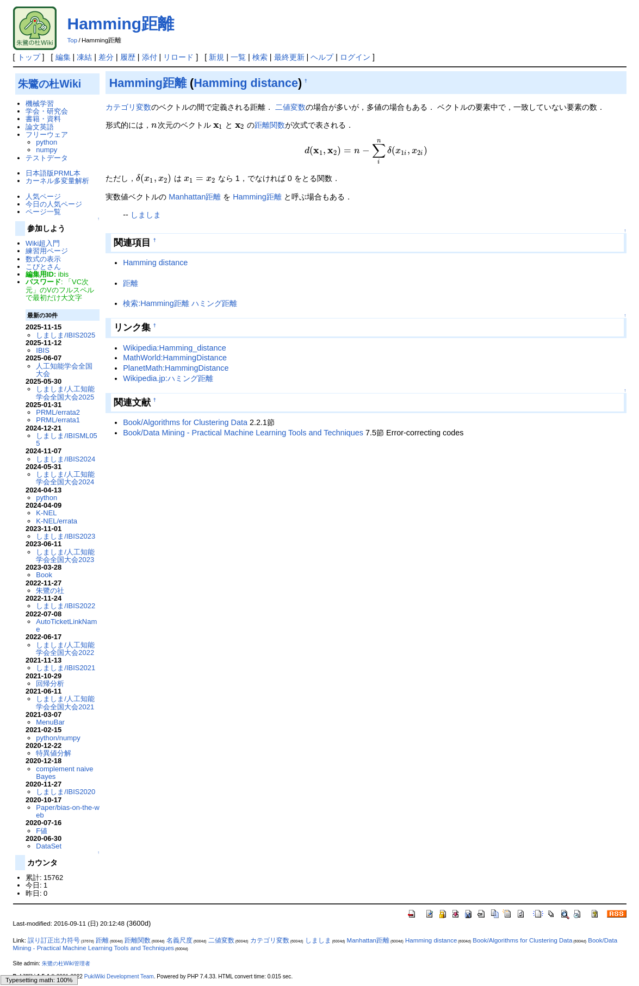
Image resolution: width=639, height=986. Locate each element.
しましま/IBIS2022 (65, 606)
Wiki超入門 (43, 243)
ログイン (355, 57)
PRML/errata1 (58, 420)
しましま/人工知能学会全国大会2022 (65, 649)
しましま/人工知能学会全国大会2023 (65, 556)
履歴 (127, 57)
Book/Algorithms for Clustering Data (185, 422)
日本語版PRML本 (53, 173)
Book (44, 575)
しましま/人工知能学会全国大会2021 (65, 702)
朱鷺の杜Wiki (49, 84)
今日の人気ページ (54, 204)
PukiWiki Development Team (119, 976)
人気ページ (43, 196)
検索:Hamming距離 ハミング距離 (180, 303)
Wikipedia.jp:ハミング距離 (168, 378)
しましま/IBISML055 (66, 439)
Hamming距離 (121, 24)
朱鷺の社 (50, 590)
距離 (130, 283)
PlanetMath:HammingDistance (175, 368)
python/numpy (58, 738)
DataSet (48, 846)
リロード (178, 57)
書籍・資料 (43, 119)
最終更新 (289, 57)
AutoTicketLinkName (66, 625)
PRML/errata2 (58, 412)
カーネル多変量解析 (57, 181)
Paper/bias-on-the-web (68, 811)
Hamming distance (246, 83)
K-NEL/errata (56, 521)
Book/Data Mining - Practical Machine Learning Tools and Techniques (243, 432)
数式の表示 (43, 259)
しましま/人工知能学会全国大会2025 (65, 393)
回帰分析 (50, 683)
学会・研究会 (47, 111)
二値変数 (290, 107)
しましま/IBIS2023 (65, 536)
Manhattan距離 (195, 196)
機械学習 (40, 103)
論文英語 (40, 127)
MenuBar (50, 722)
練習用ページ (47, 251)
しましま (146, 214)
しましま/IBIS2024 (65, 459)
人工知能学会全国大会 (64, 370)
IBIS (42, 350)
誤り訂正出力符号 (54, 940)
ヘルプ (322, 57)
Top (72, 40)
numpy (46, 150)
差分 (106, 57)
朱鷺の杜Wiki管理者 (66, 963)
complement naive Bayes (64, 773)
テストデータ (47, 158)
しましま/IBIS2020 (65, 792)
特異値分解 (53, 753)
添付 (149, 57)
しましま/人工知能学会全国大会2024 (65, 478)
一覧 (238, 57)
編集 (63, 57)
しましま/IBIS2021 (65, 668)
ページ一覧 (43, 212)
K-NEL (46, 513)
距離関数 (270, 125)
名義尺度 (179, 940)
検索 (260, 57)
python (46, 142)
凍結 (84, 57)
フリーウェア (47, 134)
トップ (28, 57)
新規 (216, 57)
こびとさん (43, 267)
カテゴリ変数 (128, 107)
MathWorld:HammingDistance (175, 357)
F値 (41, 831)
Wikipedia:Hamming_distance (174, 348)
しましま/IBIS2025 (65, 335)
